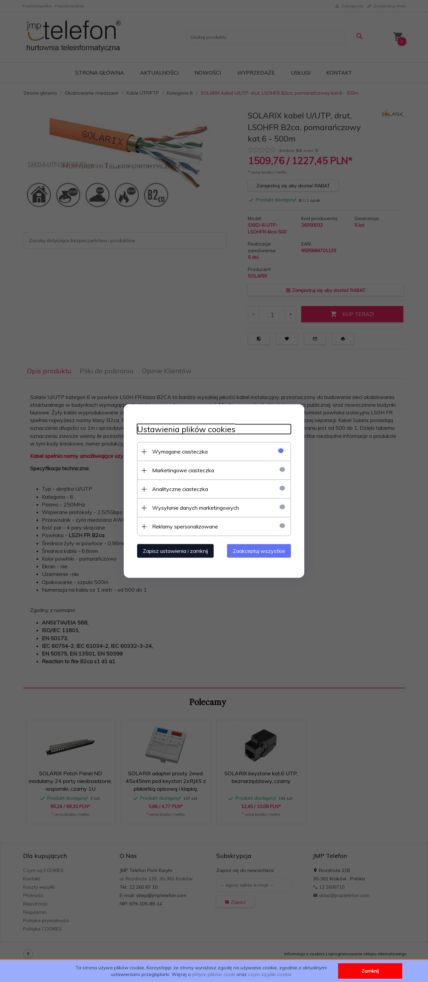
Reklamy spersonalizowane (185, 526)
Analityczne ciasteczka (180, 489)
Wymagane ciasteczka (180, 451)
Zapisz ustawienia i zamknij (175, 551)
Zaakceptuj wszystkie (259, 551)
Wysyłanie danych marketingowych (195, 507)
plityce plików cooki (213, 974)
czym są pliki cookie (270, 974)
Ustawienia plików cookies (186, 429)
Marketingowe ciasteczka (183, 470)
